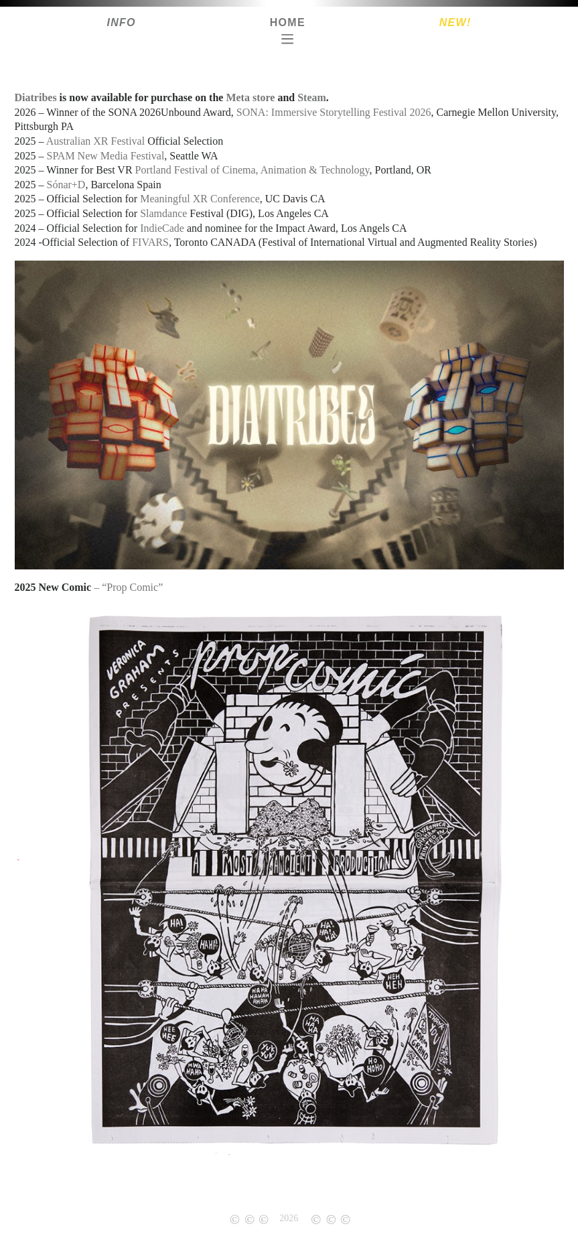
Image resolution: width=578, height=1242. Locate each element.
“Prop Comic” (132, 587)
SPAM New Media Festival (106, 155)
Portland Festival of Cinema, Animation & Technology (252, 170)
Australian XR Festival (95, 141)
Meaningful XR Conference (200, 198)
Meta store (250, 97)
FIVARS (150, 242)
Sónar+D (66, 184)
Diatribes (36, 97)
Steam (311, 97)
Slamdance (163, 213)
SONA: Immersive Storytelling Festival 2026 (333, 112)
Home (287, 22)
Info (120, 22)
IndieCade (162, 228)
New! (455, 22)
